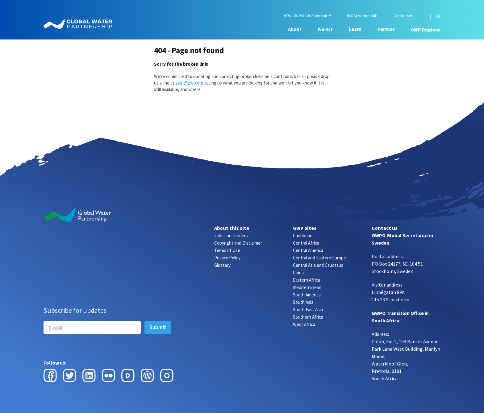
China (298, 272)
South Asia (303, 302)
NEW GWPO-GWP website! (307, 16)
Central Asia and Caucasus (318, 265)
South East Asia (308, 309)
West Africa (304, 324)
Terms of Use (227, 250)
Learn (355, 29)
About (295, 29)
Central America (308, 250)
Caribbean (302, 235)
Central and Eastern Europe (319, 258)
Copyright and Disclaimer (238, 243)
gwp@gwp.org (189, 83)
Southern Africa (308, 317)
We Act (325, 29)
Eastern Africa (306, 280)
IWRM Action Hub (362, 16)
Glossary (222, 265)
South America (307, 295)
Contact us (403, 16)
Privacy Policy (227, 258)
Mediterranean (307, 287)
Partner (386, 29)
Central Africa (306, 243)
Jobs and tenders (231, 235)
